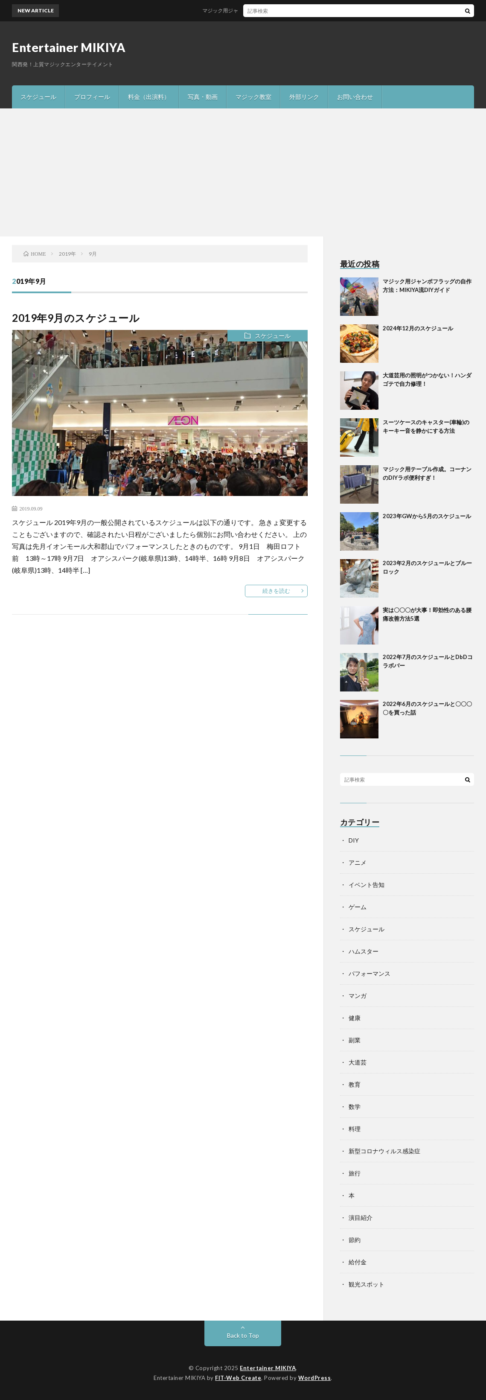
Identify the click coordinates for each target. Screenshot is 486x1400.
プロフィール (92, 96)
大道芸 (358, 1062)
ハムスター (363, 951)
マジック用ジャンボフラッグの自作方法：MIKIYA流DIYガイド (279, 10)
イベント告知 (366, 884)
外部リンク (304, 96)
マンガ (358, 995)
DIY (354, 840)
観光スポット (366, 1284)
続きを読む (276, 590)
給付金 (358, 1262)
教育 (355, 1084)
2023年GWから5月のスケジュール (427, 516)
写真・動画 (203, 96)
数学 (355, 1106)
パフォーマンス (369, 973)
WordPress (314, 1377)
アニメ (358, 862)
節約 (355, 1239)
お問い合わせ (355, 96)
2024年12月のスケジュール (418, 328)
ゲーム (358, 906)
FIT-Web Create (238, 1377)
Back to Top (243, 1335)
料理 (355, 1128)
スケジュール (38, 96)
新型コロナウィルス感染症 (384, 1151)
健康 (355, 1017)
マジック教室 (253, 96)
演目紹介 (361, 1217)
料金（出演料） (149, 96)
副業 (355, 1040)
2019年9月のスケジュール (76, 318)
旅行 (355, 1173)
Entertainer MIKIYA (68, 47)
